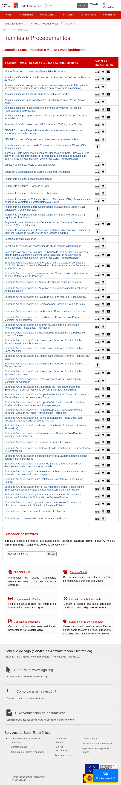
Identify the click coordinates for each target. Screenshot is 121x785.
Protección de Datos (22, 777)
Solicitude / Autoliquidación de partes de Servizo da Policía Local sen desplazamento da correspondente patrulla (42, 465)
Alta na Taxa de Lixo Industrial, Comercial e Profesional (35, 71)
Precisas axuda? (105, 775)
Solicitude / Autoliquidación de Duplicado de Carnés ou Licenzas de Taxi (44, 311)
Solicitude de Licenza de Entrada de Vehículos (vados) (35, 511)
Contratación (109, 15)
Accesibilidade (19, 780)
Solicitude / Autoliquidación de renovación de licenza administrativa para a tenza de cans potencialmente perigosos (45, 473)
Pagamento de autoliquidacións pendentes (28, 179)
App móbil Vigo (22, 572)
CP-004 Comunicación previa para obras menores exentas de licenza (43, 139)
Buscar (82, 5)
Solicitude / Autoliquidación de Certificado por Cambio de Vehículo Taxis (44, 304)
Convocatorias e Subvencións (97, 743)
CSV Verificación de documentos (40, 713)
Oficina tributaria (89, 15)
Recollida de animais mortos (20, 239)
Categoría (69, 23)
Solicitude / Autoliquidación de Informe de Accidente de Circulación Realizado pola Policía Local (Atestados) (41, 326)
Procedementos (26, 15)
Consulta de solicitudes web (85, 599)
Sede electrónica (13, 23)
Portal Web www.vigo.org (33, 670)
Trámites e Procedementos (43, 23)
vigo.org (93, 3)
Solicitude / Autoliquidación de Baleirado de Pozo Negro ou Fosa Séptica (45, 297)
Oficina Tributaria (90, 738)
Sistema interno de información (86, 621)
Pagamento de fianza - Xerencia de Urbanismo (30, 193)
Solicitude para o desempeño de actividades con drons (35, 518)
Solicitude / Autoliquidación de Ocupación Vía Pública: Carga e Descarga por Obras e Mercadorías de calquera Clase (47, 396)
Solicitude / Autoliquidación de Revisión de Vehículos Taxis (37, 442)
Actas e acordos (63, 755)
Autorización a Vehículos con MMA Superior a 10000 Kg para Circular (43, 124)
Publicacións (68, 15)
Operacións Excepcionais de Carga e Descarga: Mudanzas (37, 171)
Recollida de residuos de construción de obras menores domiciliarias (42, 246)
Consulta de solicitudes (27, 621)
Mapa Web (39, 777)
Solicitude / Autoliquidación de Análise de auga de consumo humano (42, 282)
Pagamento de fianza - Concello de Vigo (26, 186)
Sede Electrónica (30, 6)
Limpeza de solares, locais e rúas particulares (30, 164)
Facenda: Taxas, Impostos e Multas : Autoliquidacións (41, 63)
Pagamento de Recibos (28, 599)
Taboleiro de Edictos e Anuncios (27, 752)
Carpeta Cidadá (48, 15)
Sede (9, 15)
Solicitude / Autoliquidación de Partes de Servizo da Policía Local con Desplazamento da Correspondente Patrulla (43, 419)
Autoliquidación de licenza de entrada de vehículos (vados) (37, 94)
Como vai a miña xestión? (36, 691)
